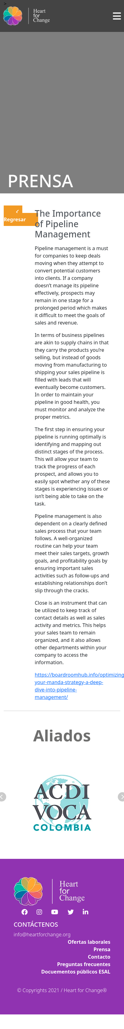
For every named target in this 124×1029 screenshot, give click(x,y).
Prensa (102, 949)
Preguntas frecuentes (83, 964)
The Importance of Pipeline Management (68, 223)
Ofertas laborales (89, 941)
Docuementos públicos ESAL (75, 971)
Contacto (99, 956)
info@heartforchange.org (42, 934)
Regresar (15, 216)
